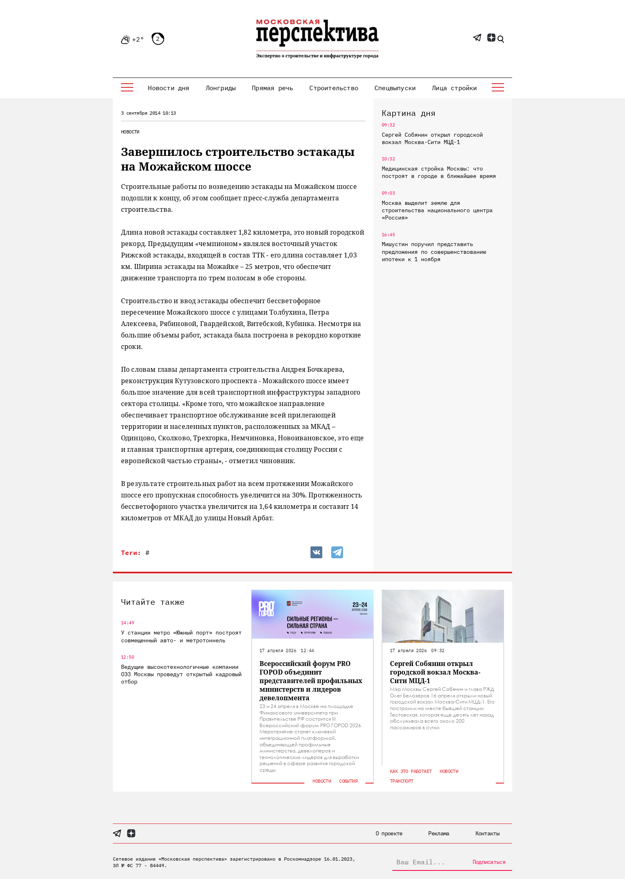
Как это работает (410, 771)
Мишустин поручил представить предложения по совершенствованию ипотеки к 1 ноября (434, 251)
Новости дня (168, 88)
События (348, 781)
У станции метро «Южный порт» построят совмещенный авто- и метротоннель (181, 636)
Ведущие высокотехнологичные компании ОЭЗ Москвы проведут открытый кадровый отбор (181, 674)
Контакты (487, 833)
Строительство (333, 88)
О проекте (389, 833)
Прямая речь (272, 88)
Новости (130, 132)
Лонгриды (221, 88)
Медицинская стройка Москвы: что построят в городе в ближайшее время (439, 172)
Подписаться (489, 862)
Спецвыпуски (395, 88)
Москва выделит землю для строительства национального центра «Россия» (437, 210)
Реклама (438, 833)
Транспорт (402, 781)
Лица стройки (454, 88)
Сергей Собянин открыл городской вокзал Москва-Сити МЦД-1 (432, 138)
